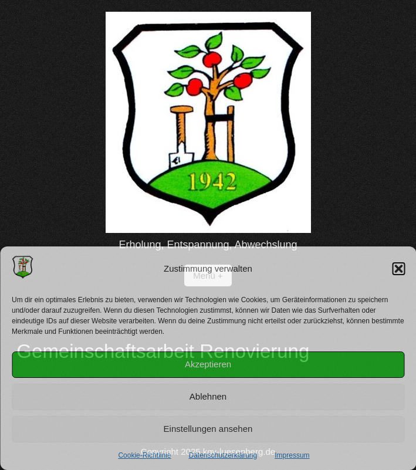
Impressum (292, 455)
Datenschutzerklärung (222, 455)
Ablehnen (208, 396)
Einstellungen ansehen (208, 429)
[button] (398, 269)
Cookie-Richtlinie (144, 455)
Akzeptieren (208, 364)
